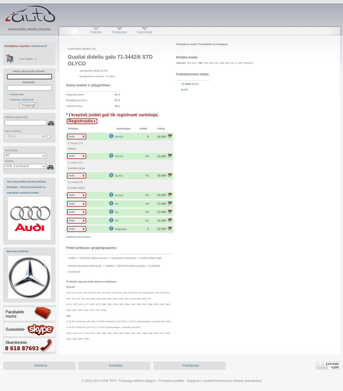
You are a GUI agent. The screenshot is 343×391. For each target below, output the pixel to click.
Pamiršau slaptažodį (21, 99)
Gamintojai (144, 32)
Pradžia (74, 32)
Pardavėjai (119, 32)
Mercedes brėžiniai (18, 251)
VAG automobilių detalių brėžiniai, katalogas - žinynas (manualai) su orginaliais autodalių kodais (26, 187)
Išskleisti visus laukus (78, 236)
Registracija (17, 94)
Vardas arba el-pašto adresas (29, 71)
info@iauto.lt (39, 45)
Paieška (96, 32)
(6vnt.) (190, 86)
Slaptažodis (29, 82)
